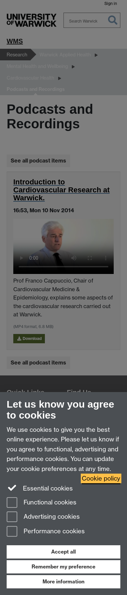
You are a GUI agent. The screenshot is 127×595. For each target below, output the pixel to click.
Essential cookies (40, 488)
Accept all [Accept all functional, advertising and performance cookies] (63, 552)
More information (63, 581)
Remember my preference (63, 566)
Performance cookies (46, 532)
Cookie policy (101, 478)
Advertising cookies (43, 517)
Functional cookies (41, 503)
